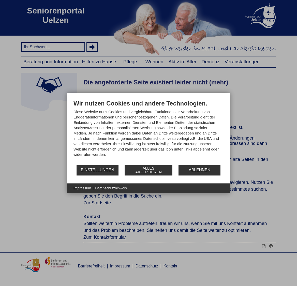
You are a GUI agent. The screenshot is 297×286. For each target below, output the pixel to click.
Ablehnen (199, 170)
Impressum (82, 188)
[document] (148, 132)
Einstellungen (97, 170)
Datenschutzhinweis (111, 188)
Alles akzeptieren (148, 170)
